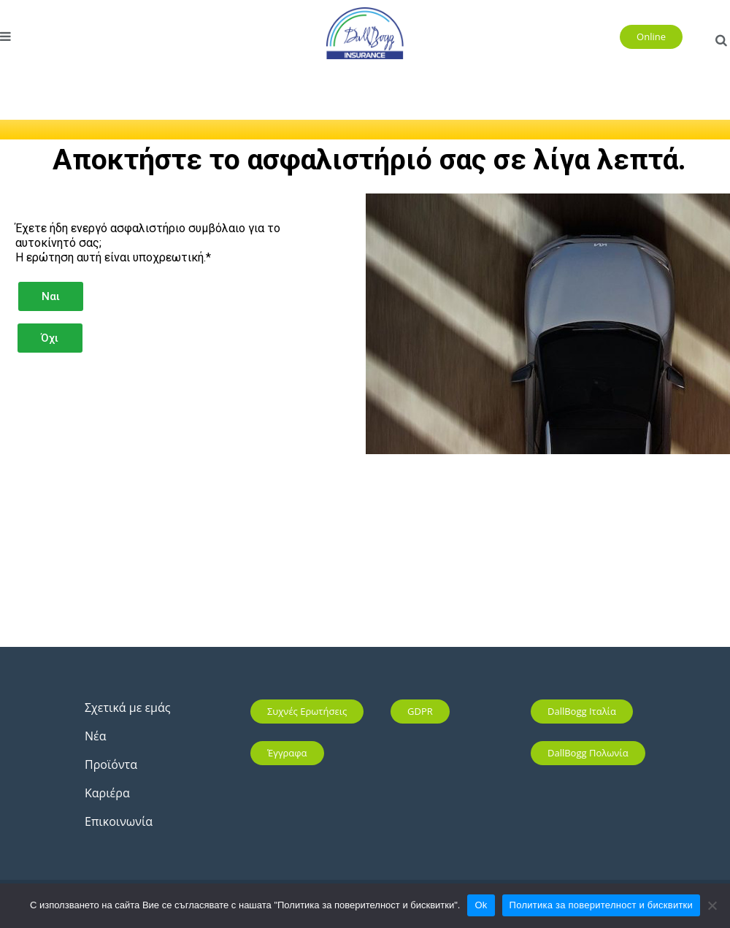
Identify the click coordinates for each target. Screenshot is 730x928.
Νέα (95, 736)
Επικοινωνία (119, 821)
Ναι (51, 296)
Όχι (49, 338)
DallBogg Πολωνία (588, 752)
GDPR (420, 711)
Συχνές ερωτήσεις (307, 711)
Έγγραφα (287, 752)
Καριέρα (107, 793)
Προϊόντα (111, 764)
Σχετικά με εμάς (127, 707)
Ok (480, 905)
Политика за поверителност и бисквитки (601, 905)
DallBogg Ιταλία (582, 711)
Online (651, 36)
